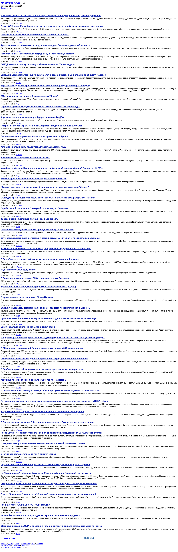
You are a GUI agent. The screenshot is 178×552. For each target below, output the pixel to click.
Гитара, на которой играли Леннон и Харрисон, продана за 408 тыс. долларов (42, 126)
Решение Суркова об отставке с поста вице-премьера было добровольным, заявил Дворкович (51, 15)
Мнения (18, 513)
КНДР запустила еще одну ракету (18, 270)
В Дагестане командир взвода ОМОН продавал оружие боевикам (35, 278)
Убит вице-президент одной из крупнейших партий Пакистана (33, 380)
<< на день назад (8, 538)
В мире (18, 51)
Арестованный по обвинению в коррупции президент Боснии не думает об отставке (45, 45)
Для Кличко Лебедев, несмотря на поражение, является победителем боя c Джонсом (45, 308)
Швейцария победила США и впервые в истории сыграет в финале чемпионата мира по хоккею (51, 526)
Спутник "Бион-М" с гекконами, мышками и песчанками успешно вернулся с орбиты (45, 464)
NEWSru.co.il (6, 545)
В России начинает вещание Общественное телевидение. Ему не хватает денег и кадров (47, 422)
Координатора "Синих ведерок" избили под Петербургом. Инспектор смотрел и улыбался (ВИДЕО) (53, 337)
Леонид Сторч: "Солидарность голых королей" (25, 505)
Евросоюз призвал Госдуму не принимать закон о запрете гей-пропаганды (40, 107)
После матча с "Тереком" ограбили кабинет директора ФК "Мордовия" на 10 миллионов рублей (51, 433)
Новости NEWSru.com (11, 547)
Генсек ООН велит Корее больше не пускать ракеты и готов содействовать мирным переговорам (52, 26)
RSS (33, 544)
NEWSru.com (10, 3)
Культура (19, 133)
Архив (17, 544)
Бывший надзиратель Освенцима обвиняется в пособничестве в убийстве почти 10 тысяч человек (53, 75)
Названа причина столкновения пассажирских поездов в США (33, 179)
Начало (4, 544)
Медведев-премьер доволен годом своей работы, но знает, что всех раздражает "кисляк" (48, 198)
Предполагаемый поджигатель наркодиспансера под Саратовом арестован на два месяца (48, 318)
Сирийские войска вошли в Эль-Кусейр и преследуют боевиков (34, 208)
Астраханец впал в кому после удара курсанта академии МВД (33, 147)
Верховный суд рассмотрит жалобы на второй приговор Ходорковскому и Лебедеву (45, 85)
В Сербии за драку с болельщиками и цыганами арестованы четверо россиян (42, 369)
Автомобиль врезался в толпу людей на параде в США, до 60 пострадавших (41, 515)
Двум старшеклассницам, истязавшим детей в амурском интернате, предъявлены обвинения (50, 238)
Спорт (18, 104)
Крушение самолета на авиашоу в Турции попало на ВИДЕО (32, 117)
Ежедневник (25, 544)
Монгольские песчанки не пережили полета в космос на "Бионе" (35, 35)
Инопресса (25, 545)
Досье (10, 544)
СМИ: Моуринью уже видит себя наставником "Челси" (29, 96)
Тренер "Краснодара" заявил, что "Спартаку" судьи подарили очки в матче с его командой (48, 494)
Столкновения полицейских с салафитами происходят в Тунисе (34, 136)
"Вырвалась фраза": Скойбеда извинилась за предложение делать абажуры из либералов (49, 483)
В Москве (16, 545)
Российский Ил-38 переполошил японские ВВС (25, 157)
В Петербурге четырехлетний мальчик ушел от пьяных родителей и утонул (40, 259)
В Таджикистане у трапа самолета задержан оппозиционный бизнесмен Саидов (43, 443)
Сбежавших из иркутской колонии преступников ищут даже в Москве (37, 229)
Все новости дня (8, 8)
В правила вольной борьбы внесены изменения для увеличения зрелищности (42, 411)
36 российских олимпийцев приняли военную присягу (29, 219)
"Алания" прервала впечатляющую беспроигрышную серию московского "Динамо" (45, 187)
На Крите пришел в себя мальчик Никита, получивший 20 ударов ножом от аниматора (46, 248)
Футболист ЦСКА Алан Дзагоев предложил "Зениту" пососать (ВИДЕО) (38, 287)
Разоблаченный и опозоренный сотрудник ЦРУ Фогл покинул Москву (37, 54)
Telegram (39, 544)
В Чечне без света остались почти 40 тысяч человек (28, 454)
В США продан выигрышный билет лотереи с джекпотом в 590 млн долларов (42, 348)
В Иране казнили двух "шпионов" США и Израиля (27, 297)
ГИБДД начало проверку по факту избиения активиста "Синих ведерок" (39, 64)
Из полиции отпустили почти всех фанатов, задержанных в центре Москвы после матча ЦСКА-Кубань (54, 401)
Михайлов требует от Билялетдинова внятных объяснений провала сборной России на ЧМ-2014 (52, 168)
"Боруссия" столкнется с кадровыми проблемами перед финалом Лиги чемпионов (44, 359)
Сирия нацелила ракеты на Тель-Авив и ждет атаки (28, 327)
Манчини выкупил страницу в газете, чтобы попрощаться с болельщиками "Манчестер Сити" (50, 390)
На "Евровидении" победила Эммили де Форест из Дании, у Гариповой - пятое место (46, 473)
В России (19, 23)
